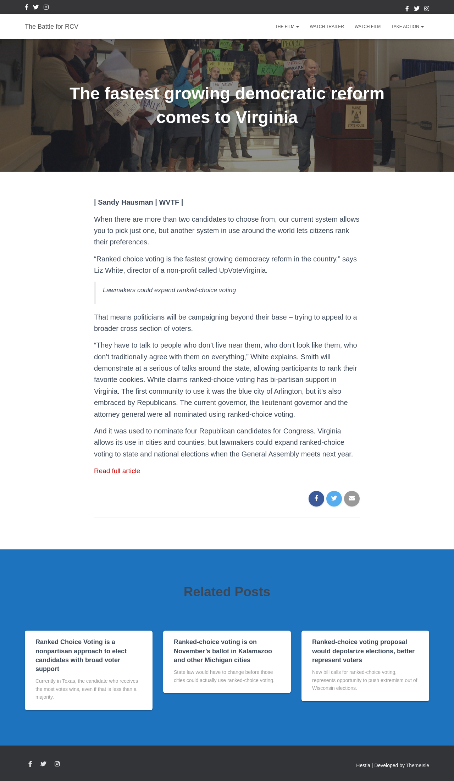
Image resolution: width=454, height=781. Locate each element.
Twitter (36, 8)
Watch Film (368, 26)
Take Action (407, 26)
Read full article (118, 471)
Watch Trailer (327, 26)
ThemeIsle (417, 765)
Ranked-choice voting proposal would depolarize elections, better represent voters (363, 650)
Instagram (46, 8)
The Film (287, 26)
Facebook (26, 8)
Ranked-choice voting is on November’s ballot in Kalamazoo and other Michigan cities (223, 650)
